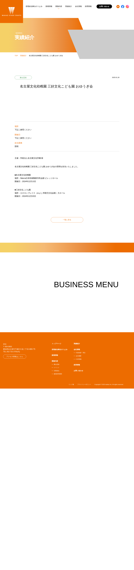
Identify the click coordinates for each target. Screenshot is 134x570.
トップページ (56, 525)
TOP (16, 55)
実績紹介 (68, 6)
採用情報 (88, 6)
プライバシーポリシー (84, 566)
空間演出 (56, 552)
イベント (56, 548)
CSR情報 (78, 540)
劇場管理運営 (58, 555)
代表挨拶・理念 (80, 534)
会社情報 (78, 6)
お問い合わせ (78, 552)
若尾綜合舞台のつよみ (34, 6)
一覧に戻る (67, 356)
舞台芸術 (56, 545)
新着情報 (49, 6)
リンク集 (71, 566)
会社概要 (78, 537)
